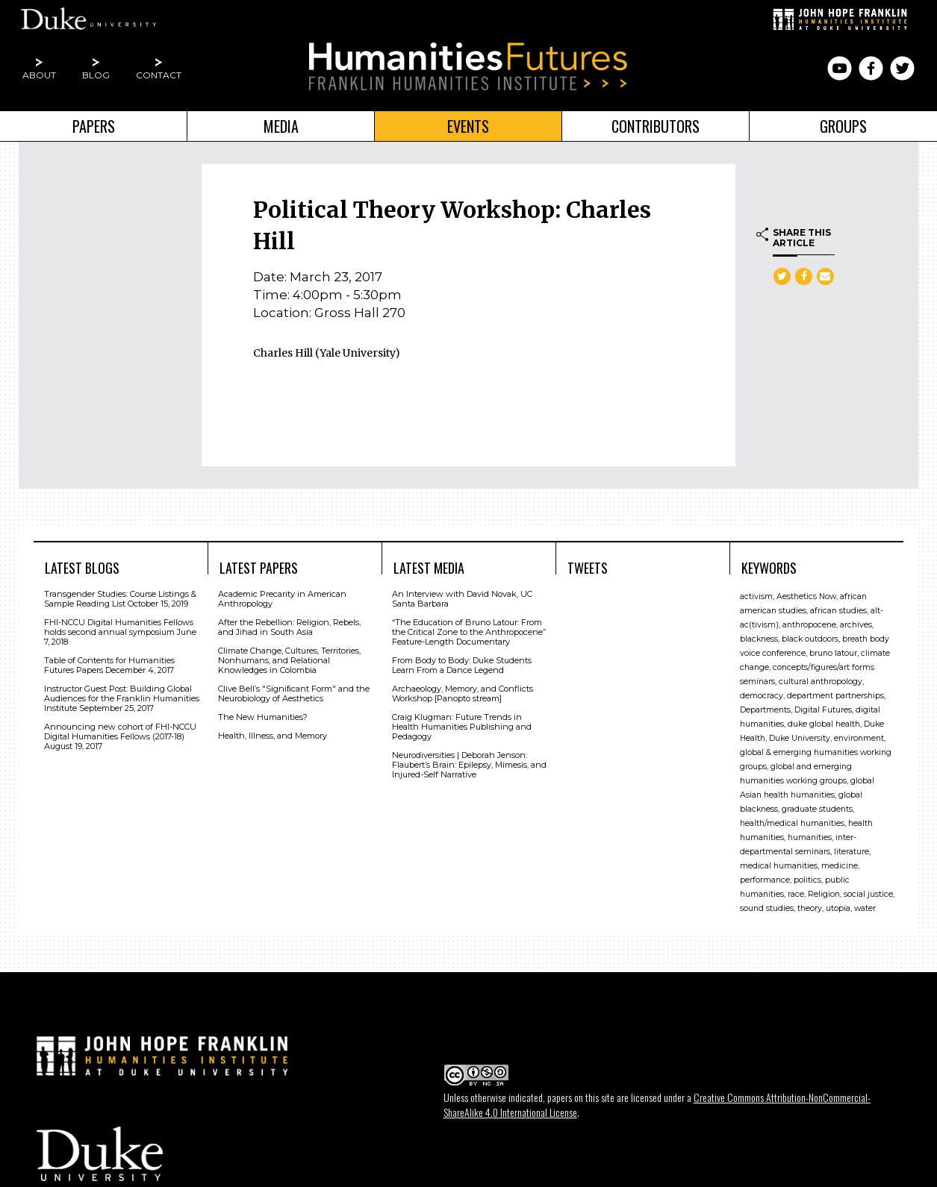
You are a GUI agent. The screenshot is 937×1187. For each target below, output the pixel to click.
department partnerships (835, 696)
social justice (868, 894)
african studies (838, 611)
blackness (759, 639)
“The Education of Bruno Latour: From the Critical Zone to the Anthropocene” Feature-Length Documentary (469, 632)
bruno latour (833, 653)
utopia (838, 908)
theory (809, 908)
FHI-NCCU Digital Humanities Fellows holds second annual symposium (118, 627)
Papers (93, 126)
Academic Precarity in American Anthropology (282, 599)
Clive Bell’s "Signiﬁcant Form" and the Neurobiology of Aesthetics (294, 693)
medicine (839, 866)
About (39, 75)
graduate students (817, 809)
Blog (96, 75)
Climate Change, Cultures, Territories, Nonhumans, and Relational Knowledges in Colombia (289, 660)
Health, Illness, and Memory (272, 735)
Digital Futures (823, 710)
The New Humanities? (263, 717)
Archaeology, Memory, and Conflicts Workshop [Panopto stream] (462, 693)
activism (756, 596)
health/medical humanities (792, 823)
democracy (761, 696)
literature (851, 851)
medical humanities (779, 866)
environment (859, 738)
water (865, 908)
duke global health (824, 724)
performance (765, 880)
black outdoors (810, 639)
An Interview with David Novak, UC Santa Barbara (462, 599)
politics (807, 880)
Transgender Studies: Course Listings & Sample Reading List (120, 599)
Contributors (655, 126)
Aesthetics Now (806, 596)
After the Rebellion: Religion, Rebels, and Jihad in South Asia (289, 627)
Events (468, 126)
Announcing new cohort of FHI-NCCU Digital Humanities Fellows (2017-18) (120, 731)
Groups (843, 126)
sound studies (767, 908)
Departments (765, 710)
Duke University (799, 738)
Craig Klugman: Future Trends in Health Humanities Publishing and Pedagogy (462, 727)
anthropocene (809, 625)
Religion (824, 894)
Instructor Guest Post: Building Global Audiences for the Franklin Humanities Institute (121, 698)
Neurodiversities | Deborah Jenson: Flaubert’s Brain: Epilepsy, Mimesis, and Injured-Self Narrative (469, 765)
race (796, 894)
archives (856, 625)
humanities (810, 837)
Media (281, 126)
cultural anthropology (820, 681)
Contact (158, 75)
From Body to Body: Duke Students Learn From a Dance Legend (462, 665)
